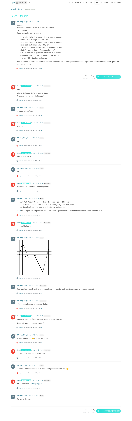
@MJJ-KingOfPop (47, 153)
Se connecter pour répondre (108, 77)
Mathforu (21, 3)
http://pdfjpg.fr (36, 384)
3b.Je (19, 211)
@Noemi (41, 107)
